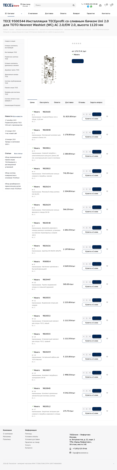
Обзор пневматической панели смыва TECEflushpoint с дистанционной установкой (13, 162)
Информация (31, 430)
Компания (7, 430)
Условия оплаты (31, 437)
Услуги (28, 445)
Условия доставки (32, 439)
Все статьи (18, 153)
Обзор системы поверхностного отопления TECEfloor (12, 175)
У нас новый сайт (11, 133)
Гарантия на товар (32, 442)
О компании (8, 434)
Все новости (17, 116)
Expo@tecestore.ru (80, 453)
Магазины (7, 437)
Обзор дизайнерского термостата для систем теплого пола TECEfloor (13, 186)
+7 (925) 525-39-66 (90, 4)
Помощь (28, 434)
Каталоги (28, 448)
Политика (7, 439)
